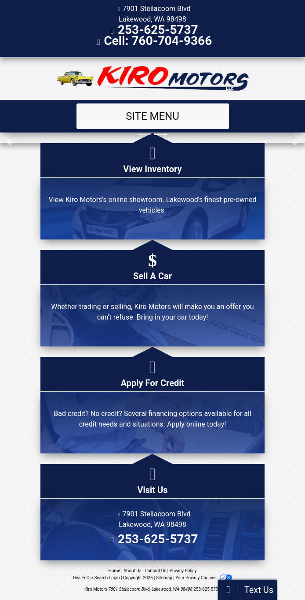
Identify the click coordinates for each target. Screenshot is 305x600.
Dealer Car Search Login (96, 577)
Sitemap (164, 577)
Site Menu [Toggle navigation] (152, 116)
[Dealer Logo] (153, 78)
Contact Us (155, 570)
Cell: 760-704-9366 (158, 40)
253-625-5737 (158, 29)
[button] (7, 138)
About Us (132, 570)
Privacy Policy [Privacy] (183, 570)
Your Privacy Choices (203, 577)
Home (114, 570)
